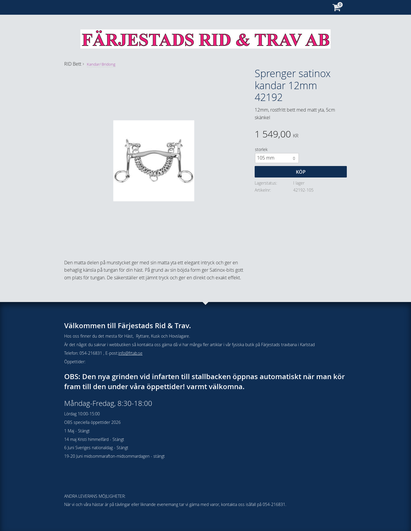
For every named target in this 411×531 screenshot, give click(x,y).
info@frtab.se (130, 353)
